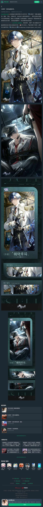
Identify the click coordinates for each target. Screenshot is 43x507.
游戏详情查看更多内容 (21, 435)
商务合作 (19, 491)
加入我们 (23, 491)
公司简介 (5, 490)
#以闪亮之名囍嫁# (17, 22)
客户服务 (9, 490)
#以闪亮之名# (4, 14)
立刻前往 (37, 1)
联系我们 (37, 490)
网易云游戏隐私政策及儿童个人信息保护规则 (21, 490)
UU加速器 (24, 483)
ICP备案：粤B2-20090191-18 (21, 497)
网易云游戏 (16, 478)
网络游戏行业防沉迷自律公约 (21, 495)
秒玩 (25, 504)
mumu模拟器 (30, 483)
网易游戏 (18, 483)
